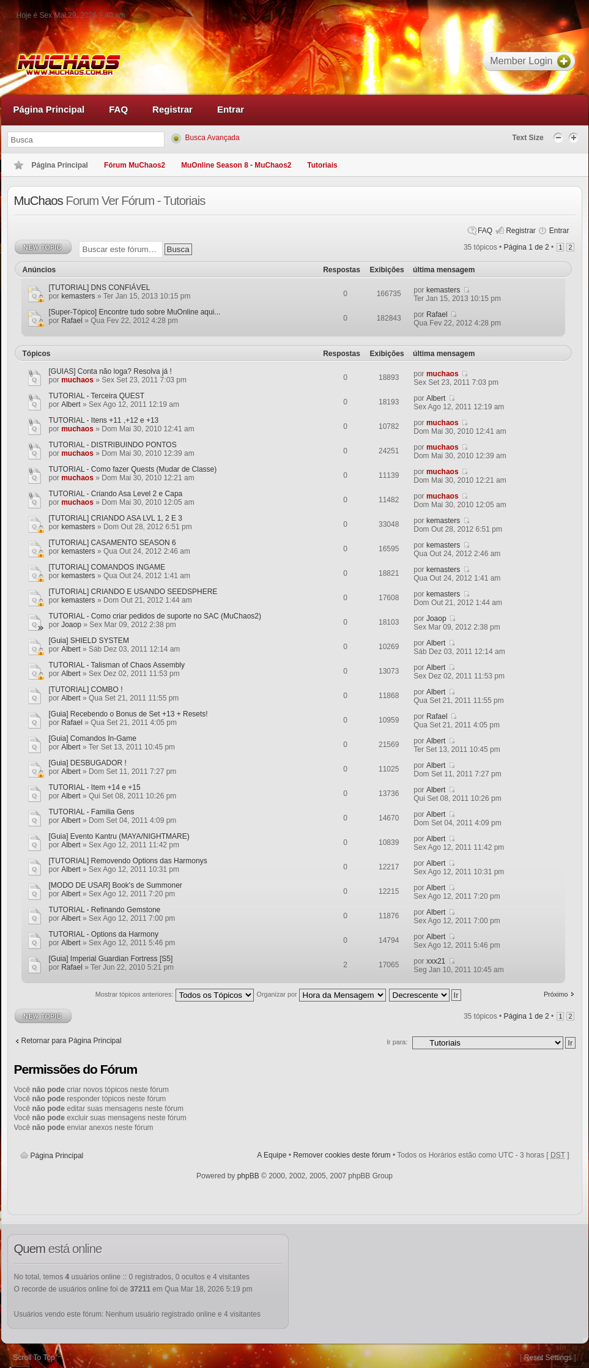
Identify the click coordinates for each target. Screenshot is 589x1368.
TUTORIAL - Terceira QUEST (96, 396)
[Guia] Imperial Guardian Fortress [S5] (111, 958)
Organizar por (321, 996)
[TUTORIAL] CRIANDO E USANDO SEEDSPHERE (133, 591)
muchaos (77, 380)
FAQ (485, 230)
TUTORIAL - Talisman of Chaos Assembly (117, 665)
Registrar (521, 230)
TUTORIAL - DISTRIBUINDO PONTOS (113, 445)
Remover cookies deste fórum (341, 1155)
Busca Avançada (212, 137)
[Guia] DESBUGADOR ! (88, 763)
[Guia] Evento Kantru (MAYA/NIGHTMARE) (119, 836)
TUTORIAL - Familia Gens (92, 812)
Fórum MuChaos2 (134, 165)
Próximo (556, 994)
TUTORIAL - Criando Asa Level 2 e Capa (116, 493)
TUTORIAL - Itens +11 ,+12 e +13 (104, 420)
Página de (526, 247)
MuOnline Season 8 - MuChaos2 (236, 165)
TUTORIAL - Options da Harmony (103, 934)
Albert (70, 404)
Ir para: (397, 1042)
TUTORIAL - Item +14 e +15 (95, 787)
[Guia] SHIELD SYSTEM (89, 640)
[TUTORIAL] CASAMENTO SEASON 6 (112, 542)
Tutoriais (322, 165)
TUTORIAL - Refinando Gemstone (105, 909)
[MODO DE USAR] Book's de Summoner (115, 885)
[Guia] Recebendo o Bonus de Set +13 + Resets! (128, 714)
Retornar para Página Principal (71, 1040)
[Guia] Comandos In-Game (92, 738)
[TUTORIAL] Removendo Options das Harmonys (128, 861)
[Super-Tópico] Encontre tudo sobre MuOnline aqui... (135, 312)
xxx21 (435, 961)
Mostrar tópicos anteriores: (174, 996)
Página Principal (57, 1155)
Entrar (559, 230)
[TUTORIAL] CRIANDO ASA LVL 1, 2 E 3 (116, 518)
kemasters (78, 296)
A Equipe (271, 1155)
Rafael (72, 320)
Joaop (71, 624)
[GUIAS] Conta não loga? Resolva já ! (110, 371)
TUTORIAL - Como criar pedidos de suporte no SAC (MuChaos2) (155, 616)
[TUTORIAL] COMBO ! (86, 689)
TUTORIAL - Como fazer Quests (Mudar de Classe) (133, 469)
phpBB (248, 1176)
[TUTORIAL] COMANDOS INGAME (107, 567)
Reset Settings (548, 1357)
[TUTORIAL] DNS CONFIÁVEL (99, 287)
